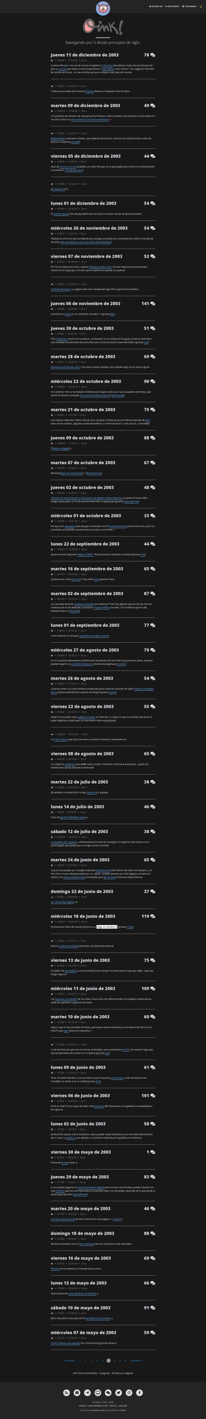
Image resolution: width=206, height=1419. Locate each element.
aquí (66, 1030)
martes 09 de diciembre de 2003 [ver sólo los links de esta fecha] (85, 105)
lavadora (70, 1137)
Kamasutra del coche (100, 266)
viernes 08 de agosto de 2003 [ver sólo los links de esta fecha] (82, 753)
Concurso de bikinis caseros (95, 395)
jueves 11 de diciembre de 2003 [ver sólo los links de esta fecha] (85, 54)
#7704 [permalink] (60, 1214)
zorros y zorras (68, 166)
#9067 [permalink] (61, 415)
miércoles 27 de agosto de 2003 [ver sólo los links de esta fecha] (85, 650)
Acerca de (156, 6)
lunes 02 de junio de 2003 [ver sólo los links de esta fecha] (78, 1123)
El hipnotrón (58, 189)
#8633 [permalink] (61, 683)
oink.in (113, 1405)
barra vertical (86, 1243)
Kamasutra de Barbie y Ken (65, 367)
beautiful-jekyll (97, 1410)
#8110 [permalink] (60, 865)
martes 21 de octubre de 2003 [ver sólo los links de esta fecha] (83, 409)
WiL (112, 314)
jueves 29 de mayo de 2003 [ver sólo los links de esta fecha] (80, 1176)
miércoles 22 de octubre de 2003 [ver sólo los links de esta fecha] (86, 381)
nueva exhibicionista (74, 877)
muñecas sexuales (84, 604)
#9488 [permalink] (61, 161)
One (143, 554)
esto (147, 420)
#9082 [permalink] (61, 386)
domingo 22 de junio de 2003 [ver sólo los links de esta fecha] (82, 891)
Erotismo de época (61, 289)
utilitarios (70, 764)
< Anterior (69, 1360)
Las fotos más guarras (63, 1219)
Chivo (130, 926)
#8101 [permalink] (60, 896)
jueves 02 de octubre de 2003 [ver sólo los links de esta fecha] (82, 487)
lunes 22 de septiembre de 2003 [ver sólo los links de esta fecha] (85, 543)
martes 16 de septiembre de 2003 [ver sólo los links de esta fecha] (87, 568)
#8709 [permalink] (61, 599)
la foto (125, 1049)
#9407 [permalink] (61, 233)
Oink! (122, 1410)
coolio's (117, 1219)
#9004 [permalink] (61, 443)
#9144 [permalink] (60, 333)
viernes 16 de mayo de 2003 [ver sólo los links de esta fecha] (81, 1258)
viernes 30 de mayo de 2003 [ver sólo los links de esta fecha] (81, 1152)
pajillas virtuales (86, 717)
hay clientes (108, 68)
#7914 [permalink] (60, 1101)
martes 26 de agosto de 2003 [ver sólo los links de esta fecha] (82, 678)
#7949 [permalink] (60, 1022)
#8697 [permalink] (61, 630)
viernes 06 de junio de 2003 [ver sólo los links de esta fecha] (80, 1095)
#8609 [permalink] (61, 734)
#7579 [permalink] (60, 1338)
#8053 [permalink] (61, 921)
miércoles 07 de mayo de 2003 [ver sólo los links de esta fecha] (83, 1332)
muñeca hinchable (68, 945)
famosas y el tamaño (66, 999)
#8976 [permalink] (61, 468)
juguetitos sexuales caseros (94, 635)
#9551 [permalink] (60, 86)
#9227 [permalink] (60, 261)
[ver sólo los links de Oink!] (52, 60)
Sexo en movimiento (72, 473)
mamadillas (71, 970)
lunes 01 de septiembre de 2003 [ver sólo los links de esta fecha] (85, 625)
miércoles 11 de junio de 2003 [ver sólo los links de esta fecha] (83, 988)
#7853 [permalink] (60, 1129)
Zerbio (112, 692)
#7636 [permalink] (61, 1288)
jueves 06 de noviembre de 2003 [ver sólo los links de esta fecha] (85, 303)
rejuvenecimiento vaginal (91, 1187)
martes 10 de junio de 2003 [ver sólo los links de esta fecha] (80, 1016)
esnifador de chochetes (98, 1318)
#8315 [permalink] (60, 812)
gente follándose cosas (73, 817)
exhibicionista (102, 870)
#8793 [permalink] (61, 574)
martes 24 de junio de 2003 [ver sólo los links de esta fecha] (80, 859)
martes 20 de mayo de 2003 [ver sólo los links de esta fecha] (81, 1208)
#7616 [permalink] (60, 1313)
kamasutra (62, 338)
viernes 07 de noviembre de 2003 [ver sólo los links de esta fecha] (86, 256)
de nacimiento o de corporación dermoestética (86, 242)
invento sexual (61, 213)
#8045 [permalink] (61, 940)
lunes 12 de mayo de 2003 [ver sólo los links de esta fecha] (79, 1283)
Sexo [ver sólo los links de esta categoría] (84, 60)
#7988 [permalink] (61, 965)
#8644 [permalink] (61, 655)
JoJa (146, 342)
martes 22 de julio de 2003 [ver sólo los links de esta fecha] (79, 781)
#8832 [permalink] (61, 549)
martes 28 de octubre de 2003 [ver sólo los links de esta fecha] (83, 356)
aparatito (70, 526)
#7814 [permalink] (60, 1157)
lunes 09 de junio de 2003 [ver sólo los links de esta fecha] (78, 1067)
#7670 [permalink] (60, 1263)
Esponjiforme (131, 501)
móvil (68, 314)
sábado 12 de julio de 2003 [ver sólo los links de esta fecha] (79, 831)
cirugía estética (101, 607)
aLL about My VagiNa (62, 901)
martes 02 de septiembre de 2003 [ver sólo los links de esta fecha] (87, 593)
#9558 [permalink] (61, 60)
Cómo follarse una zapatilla (65, 1343)
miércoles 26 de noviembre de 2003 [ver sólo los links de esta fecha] (89, 228)
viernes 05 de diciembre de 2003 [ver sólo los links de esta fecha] (86, 156)
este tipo (76, 579)
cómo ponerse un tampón (82, 1293)
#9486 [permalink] (61, 184)
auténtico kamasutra (82, 663)
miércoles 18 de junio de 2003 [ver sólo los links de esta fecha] (83, 916)
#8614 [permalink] (60, 712)
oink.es (82, 1405)
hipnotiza (92, 792)
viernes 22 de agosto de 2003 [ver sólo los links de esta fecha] (82, 706)
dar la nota (109, 877)
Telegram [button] (189, 6)
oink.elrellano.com (98, 1405)
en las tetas (117, 1077)
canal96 (75, 141)
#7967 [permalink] (60, 994)
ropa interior (61, 739)
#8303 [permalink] (61, 837)
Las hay (62, 68)
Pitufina (55, 1268)
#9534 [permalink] (61, 133)
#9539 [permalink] (61, 111)
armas (64, 1162)
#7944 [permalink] (60, 1072)
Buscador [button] (172, 6)
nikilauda (74, 610)
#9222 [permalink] (60, 284)
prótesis (60, 1190)
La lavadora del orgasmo (64, 842)
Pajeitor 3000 (85, 554)
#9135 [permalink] (60, 362)
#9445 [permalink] (60, 208)
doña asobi (118, 395)
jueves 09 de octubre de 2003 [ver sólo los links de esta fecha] (82, 437)
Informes (107, 65)
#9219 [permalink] (60, 309)
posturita (99, 1106)
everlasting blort (74, 170)
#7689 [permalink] (61, 1238)
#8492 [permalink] (61, 759)
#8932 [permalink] (61, 492)
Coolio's (121, 663)
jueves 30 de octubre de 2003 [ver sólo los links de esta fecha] (82, 328)
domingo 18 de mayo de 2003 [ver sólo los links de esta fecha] (82, 1233)
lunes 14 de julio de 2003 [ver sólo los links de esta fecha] (77, 806)
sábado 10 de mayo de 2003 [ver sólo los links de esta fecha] (81, 1307)
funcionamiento (117, 526)
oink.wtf (123, 1405)
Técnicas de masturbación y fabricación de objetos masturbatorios (86, 497)
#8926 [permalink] (61, 521)
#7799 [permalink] (60, 1182)
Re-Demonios (94, 473)
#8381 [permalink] (60, 787)
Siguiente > (137, 1360)
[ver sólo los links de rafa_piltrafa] (52, 896)
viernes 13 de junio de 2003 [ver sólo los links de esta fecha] (80, 960)
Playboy (89, 91)
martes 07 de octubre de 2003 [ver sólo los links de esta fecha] (83, 462)
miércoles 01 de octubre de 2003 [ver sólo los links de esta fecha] (86, 515)
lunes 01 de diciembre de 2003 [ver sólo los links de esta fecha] (83, 203)
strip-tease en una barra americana (90, 119)
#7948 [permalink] (60, 1044)
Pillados (60, 448)
